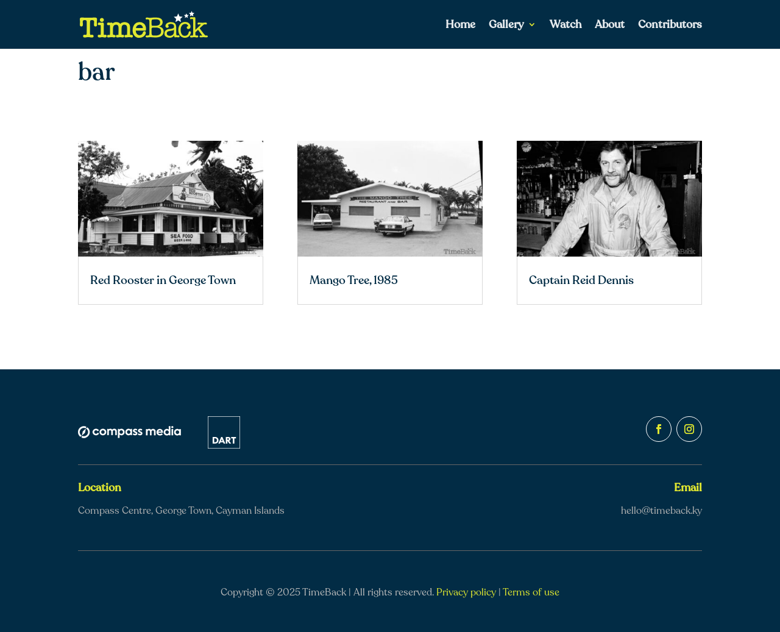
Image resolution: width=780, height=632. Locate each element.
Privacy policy (466, 592)
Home (460, 26)
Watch (565, 26)
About (610, 26)
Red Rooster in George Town (163, 280)
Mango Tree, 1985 (354, 280)
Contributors (670, 26)
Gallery (506, 26)
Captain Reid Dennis (581, 280)
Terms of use (531, 592)
